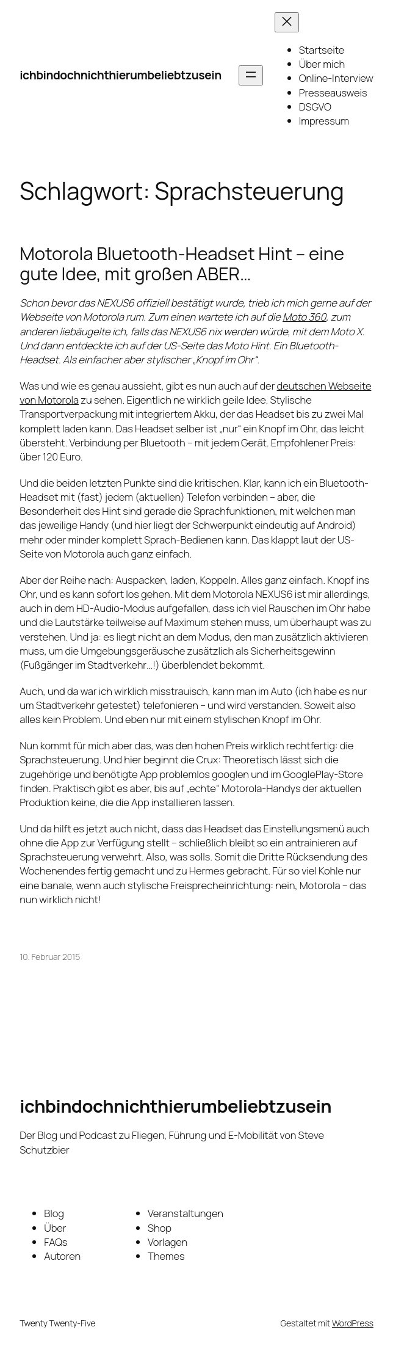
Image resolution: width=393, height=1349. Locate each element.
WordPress (352, 1323)
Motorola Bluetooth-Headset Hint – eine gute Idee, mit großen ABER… (182, 264)
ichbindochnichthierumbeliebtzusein (121, 75)
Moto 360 (304, 317)
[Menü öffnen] (251, 75)
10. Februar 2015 (50, 956)
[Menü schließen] (287, 22)
